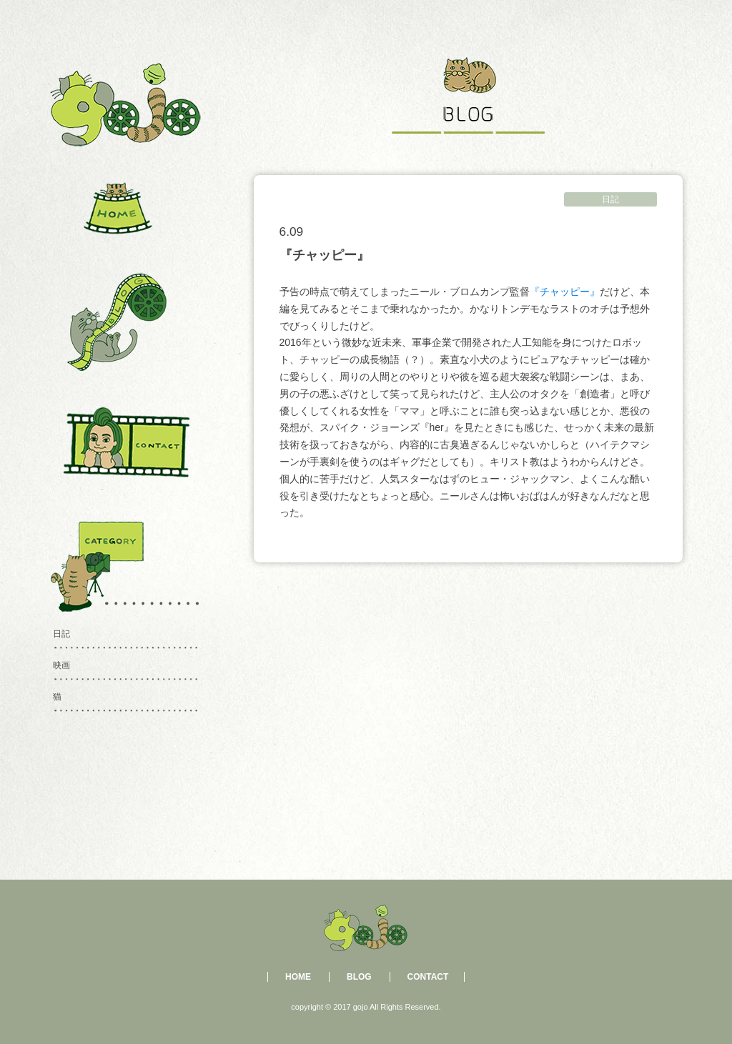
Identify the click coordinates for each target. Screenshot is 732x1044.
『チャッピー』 (565, 291)
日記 (610, 199)
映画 (61, 665)
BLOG (359, 977)
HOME (298, 977)
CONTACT (428, 977)
